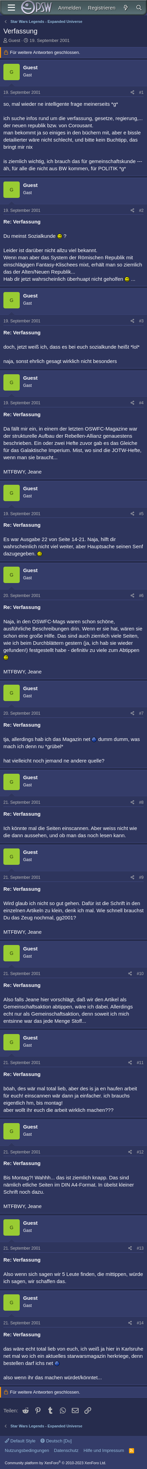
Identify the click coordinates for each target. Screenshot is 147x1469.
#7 (141, 713)
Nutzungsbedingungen (27, 1450)
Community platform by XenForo (55, 1463)
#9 (141, 877)
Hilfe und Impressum (103, 1450)
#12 (140, 1152)
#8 (141, 802)
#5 (141, 513)
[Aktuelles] (125, 8)
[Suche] (139, 8)
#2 (141, 210)
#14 (140, 1323)
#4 (141, 403)
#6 (141, 595)
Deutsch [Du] (56, 1440)
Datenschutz (66, 1450)
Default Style (20, 1440)
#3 (141, 321)
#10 (140, 973)
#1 (141, 92)
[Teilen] (132, 93)
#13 (140, 1248)
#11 (140, 1062)
